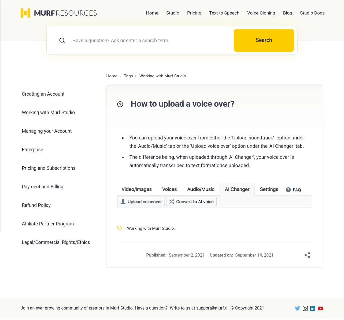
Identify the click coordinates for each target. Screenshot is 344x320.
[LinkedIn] (311, 309)
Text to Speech (224, 13)
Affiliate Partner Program (49, 227)
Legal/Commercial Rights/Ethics (42, 250)
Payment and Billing (43, 190)
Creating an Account (44, 96)
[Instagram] (303, 309)
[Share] (307, 256)
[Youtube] (319, 309)
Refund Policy (37, 208)
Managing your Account (48, 133)
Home (152, 13)
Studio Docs (312, 13)
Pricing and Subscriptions (49, 171)
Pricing (194, 13)
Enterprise (33, 152)
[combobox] (172, 41)
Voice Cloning (261, 13)
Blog (287, 13)
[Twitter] (295, 309)
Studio (172, 13)
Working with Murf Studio (151, 229)
